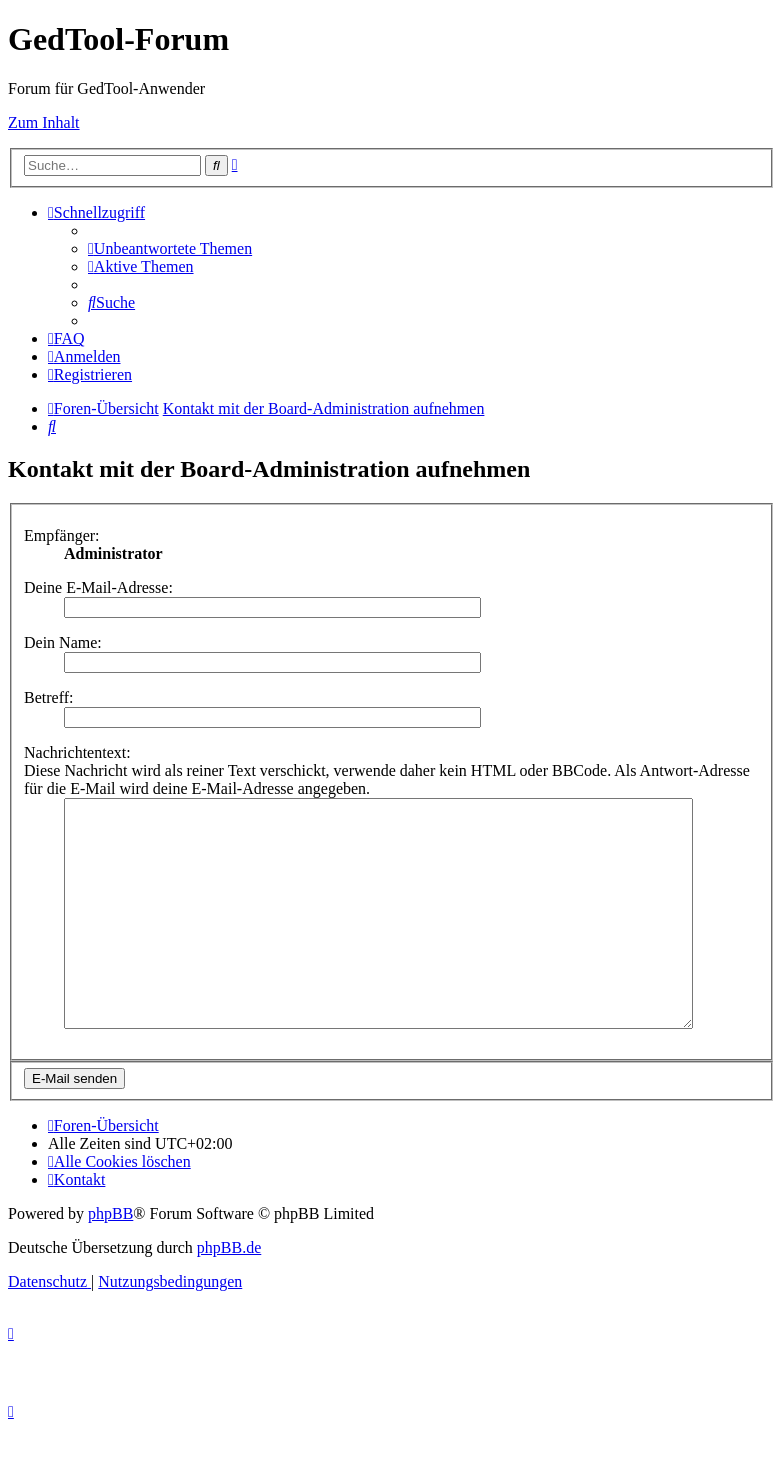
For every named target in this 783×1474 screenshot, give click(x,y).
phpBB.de (229, 1292)
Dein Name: (63, 642)
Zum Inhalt (44, 122)
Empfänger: (62, 535)
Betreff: (48, 697)
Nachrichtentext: (77, 752)
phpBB (110, 1258)
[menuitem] (170, 248)
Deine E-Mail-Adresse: (98, 587)
